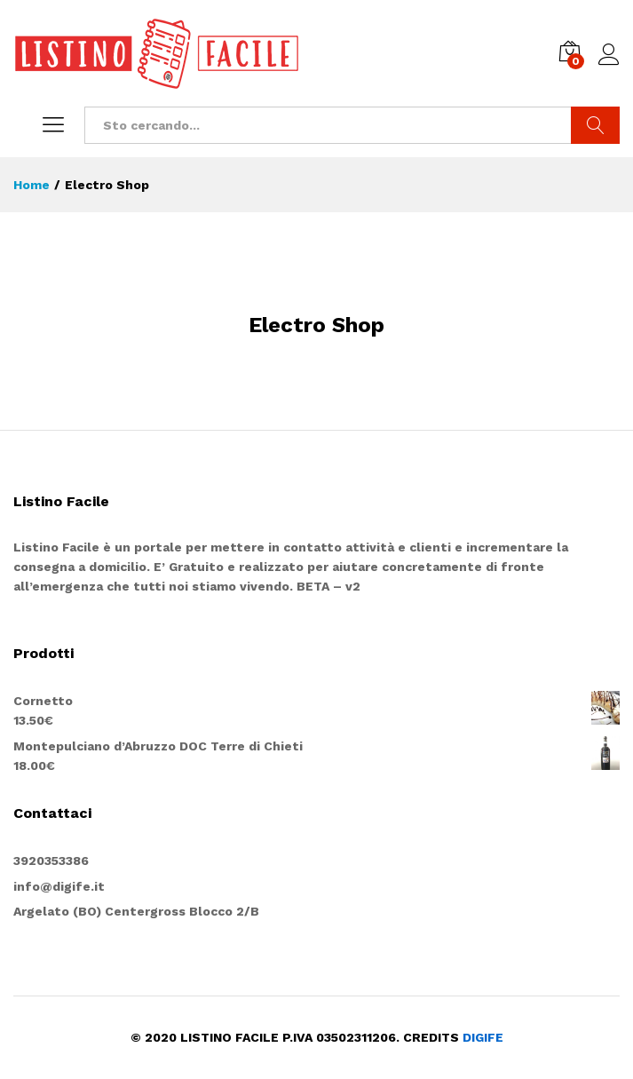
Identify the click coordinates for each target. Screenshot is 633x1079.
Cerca (595, 125)
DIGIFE (483, 1037)
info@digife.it (59, 886)
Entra (609, 55)
